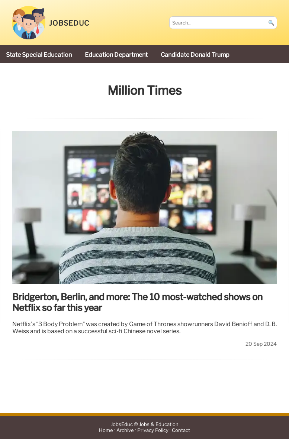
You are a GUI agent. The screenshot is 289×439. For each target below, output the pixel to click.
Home (106, 430)
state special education (39, 54)
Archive (125, 430)
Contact (181, 430)
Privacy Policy (152, 430)
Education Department (116, 54)
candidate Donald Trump (195, 54)
